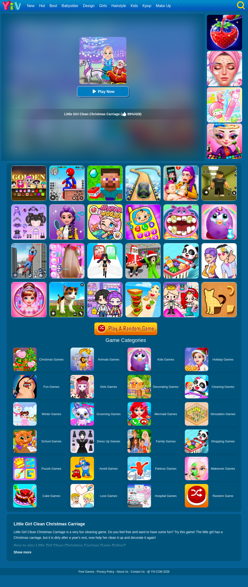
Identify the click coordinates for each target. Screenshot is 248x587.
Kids (134, 6)
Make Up (163, 6)
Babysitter (70, 6)
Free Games (86, 571)
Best (53, 6)
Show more (22, 552)
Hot (42, 6)
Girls (103, 6)
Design (89, 6)
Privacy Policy (105, 571)
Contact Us (138, 571)
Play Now (102, 91)
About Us (122, 571)
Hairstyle (119, 6)
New (31, 6)
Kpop (147, 6)
